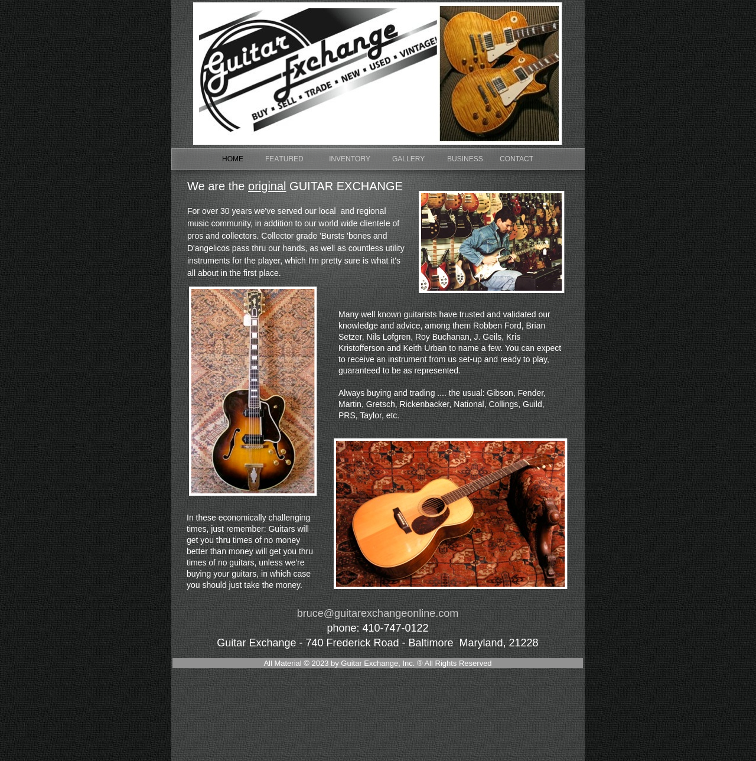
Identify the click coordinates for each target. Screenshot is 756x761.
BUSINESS (465, 159)
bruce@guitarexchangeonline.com (377, 613)
